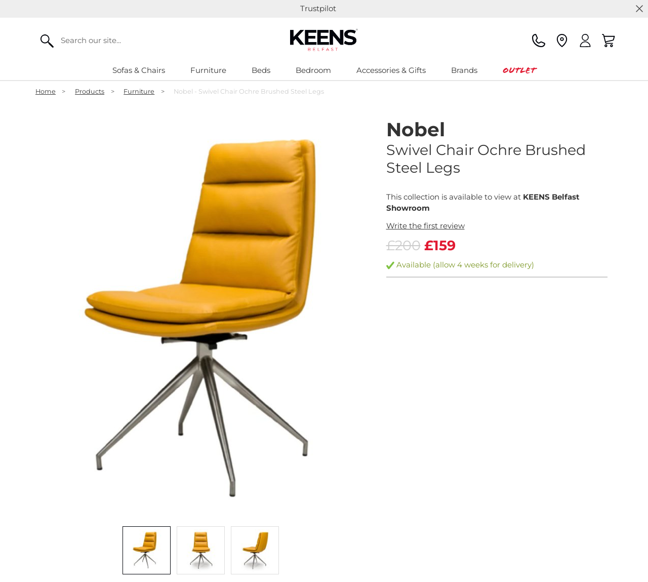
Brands (464, 70)
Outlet (519, 70)
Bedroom (313, 70)
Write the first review (425, 225)
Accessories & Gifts (391, 70)
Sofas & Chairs (138, 70)
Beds (261, 70)
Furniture (208, 70)
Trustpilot (318, 8)
